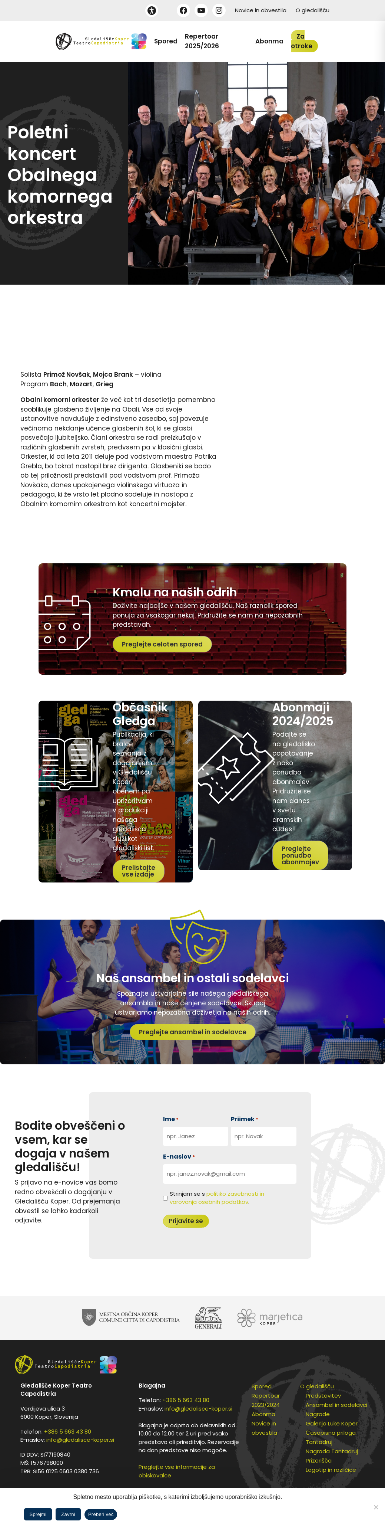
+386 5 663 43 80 (67, 1431)
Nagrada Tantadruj (332, 1451)
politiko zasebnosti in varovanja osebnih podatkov (217, 1198)
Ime (171, 1119)
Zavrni (68, 1514)
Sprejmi (38, 1514)
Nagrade (318, 1414)
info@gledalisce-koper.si (80, 1440)
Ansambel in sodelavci (336, 1405)
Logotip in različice (331, 1470)
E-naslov (179, 1156)
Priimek (244, 1119)
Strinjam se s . (217, 1198)
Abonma (269, 41)
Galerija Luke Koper (332, 1423)
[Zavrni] (375, 1507)
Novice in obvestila (260, 10)
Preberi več (101, 1514)
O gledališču (312, 10)
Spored (165, 41)
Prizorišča (319, 1460)
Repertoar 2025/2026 (202, 41)
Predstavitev (323, 1395)
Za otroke (301, 41)
